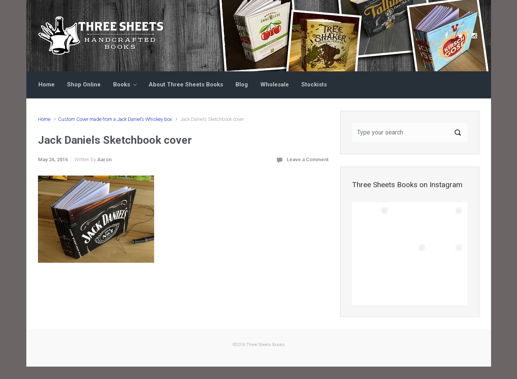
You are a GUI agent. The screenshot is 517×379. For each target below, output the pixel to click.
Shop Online (84, 84)
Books (121, 84)
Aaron (104, 159)
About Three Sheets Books (186, 84)
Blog (241, 84)
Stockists (314, 84)
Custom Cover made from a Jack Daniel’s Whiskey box (115, 119)
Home (46, 84)
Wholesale (274, 84)
